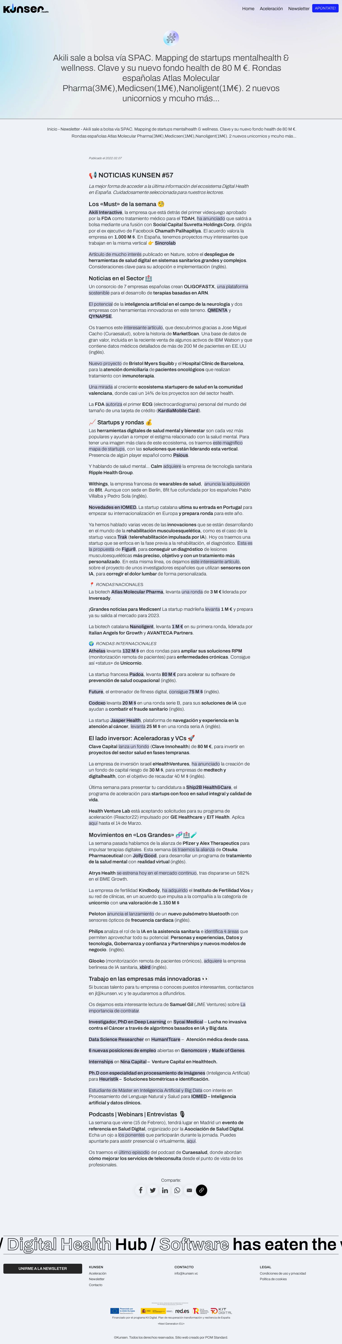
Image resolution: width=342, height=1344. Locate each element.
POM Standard (216, 1337)
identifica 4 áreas (222, 931)
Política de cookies (273, 1279)
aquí (93, 823)
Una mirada (101, 386)
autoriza (114, 404)
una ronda (192, 591)
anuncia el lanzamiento (130, 913)
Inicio (52, 129)
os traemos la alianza (193, 849)
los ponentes (131, 1135)
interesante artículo (143, 327)
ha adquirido (175, 890)
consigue (186, 691)
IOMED (199, 1096)
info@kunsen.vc (186, 1273)
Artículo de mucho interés (115, 254)
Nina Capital (133, 1061)
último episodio (134, 1152)
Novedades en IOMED (112, 507)
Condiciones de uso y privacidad (283, 1273)
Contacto (95, 1285)
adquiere (172, 466)
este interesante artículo (215, 561)
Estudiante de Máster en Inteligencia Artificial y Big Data (145, 1090)
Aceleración (97, 1273)
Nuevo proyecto (105, 363)
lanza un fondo (134, 746)
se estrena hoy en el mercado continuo (157, 873)
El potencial (101, 304)
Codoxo (97, 703)
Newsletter (70, 129)
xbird (145, 967)
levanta (212, 609)
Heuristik (108, 1079)
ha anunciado (211, 218)
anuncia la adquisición (227, 483)
